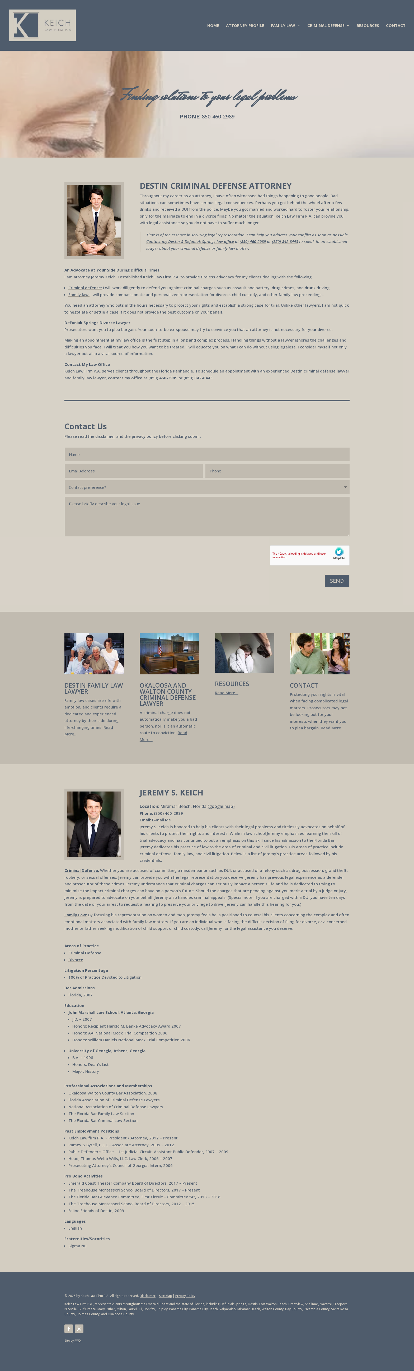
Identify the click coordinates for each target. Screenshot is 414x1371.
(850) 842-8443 (285, 241)
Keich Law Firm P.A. (294, 216)
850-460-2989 (218, 116)
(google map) (221, 806)
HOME (213, 26)
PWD (77, 1340)
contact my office (125, 377)
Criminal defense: (85, 287)
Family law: (79, 294)
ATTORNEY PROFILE (245, 26)
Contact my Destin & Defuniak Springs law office (190, 241)
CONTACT (396, 26)
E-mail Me (161, 819)
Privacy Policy (185, 1296)
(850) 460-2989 (253, 241)
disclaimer (105, 436)
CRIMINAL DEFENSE (326, 26)
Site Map (165, 1296)
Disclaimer (148, 1296)
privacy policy (145, 436)
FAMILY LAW (283, 26)
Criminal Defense (84, 952)
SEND (337, 580)
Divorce (75, 959)
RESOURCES (368, 26)
